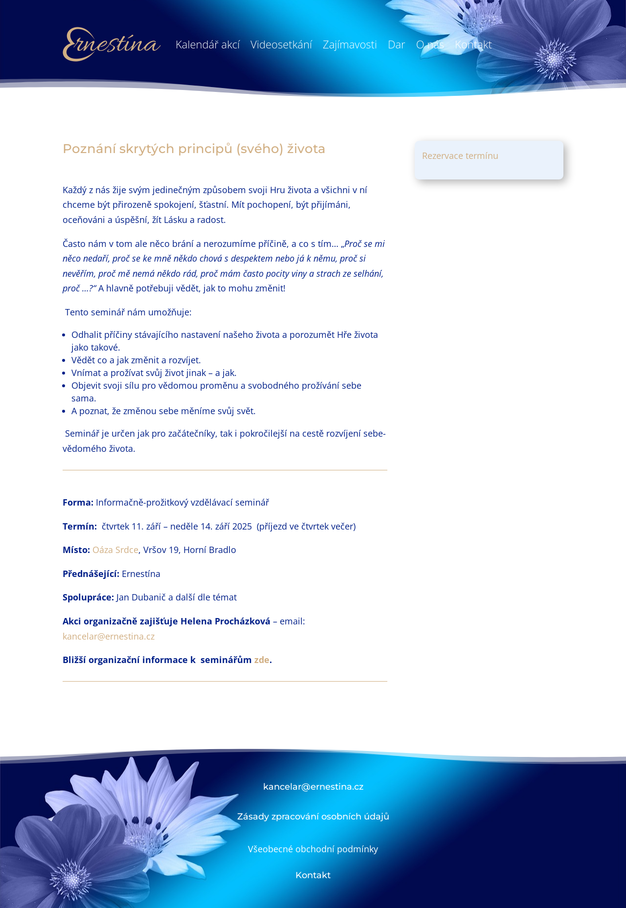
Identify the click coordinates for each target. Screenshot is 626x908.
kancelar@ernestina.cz (109, 636)
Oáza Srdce (115, 549)
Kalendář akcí (208, 44)
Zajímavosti (350, 44)
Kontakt (473, 44)
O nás (430, 44)
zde (261, 659)
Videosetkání (281, 44)
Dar (396, 44)
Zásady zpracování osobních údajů (313, 816)
